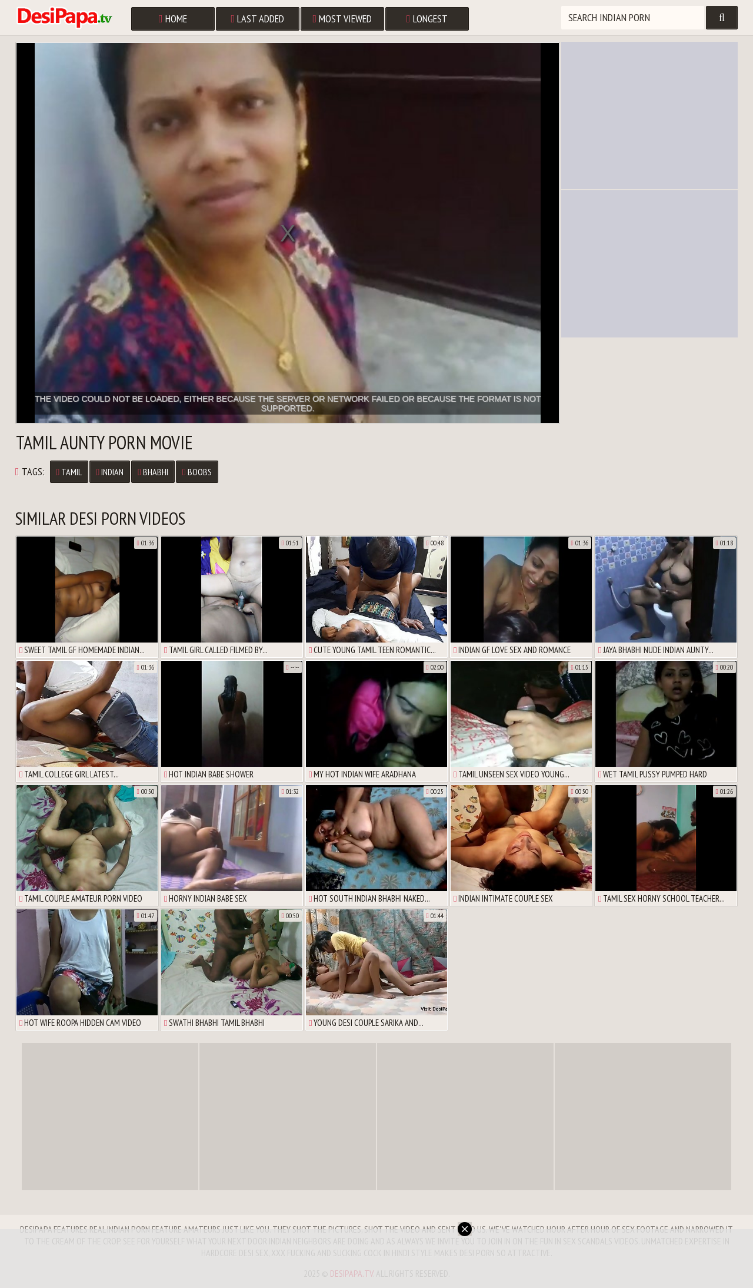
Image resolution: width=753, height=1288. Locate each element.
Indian (110, 472)
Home (173, 18)
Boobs (197, 472)
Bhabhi (153, 472)
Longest (427, 18)
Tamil (69, 472)
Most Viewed (342, 18)
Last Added (258, 18)
